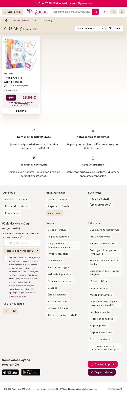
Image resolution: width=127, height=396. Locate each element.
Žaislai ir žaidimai (57, 294)
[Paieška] (95, 11)
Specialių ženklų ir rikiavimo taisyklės (104, 272)
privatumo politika (17, 296)
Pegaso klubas (104, 372)
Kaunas (63, 199)
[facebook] (6, 311)
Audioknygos (55, 260)
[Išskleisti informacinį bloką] (105, 11)
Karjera (23, 199)
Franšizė (9, 199)
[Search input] (71, 11)
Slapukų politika (98, 325)
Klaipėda (52, 206)
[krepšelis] (122, 11)
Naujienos (105, 339)
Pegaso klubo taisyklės (102, 318)
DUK (92, 339)
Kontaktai (10, 206)
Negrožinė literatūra (58, 236)
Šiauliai (65, 206)
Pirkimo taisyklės (99, 287)
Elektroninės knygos (58, 267)
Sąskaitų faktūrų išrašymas (104, 229)
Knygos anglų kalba (58, 253)
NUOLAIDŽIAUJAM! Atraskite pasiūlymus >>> (63, 3)
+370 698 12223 (99, 198)
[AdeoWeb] (115, 389)
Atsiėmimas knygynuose (103, 243)
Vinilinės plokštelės (58, 308)
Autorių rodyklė (21, 20)
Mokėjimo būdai (98, 281)
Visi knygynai (55, 213)
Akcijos (51, 315)
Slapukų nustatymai (101, 332)
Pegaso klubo (21, 102)
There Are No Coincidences (13, 80)
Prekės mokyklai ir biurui (61, 281)
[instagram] (14, 311)
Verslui (24, 206)
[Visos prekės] (12, 12)
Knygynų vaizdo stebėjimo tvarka (104, 262)
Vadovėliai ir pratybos (59, 274)
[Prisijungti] (113, 11)
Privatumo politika (100, 311)
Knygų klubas (12, 213)
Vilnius (51, 199)
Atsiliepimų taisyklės (101, 294)
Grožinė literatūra (57, 229)
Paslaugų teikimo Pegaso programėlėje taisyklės (103, 303)
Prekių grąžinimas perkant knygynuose (104, 252)
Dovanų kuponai (105, 364)
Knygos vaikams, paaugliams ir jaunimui (60, 245)
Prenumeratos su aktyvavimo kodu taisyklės (105, 347)
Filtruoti (117, 28)
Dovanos (52, 287)
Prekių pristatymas (100, 236)
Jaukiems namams (58, 301)
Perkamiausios (87, 28)
